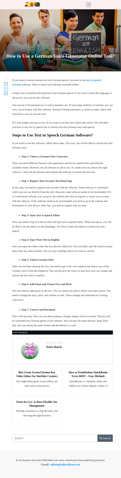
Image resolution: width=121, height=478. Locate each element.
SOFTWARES (20, 332)
